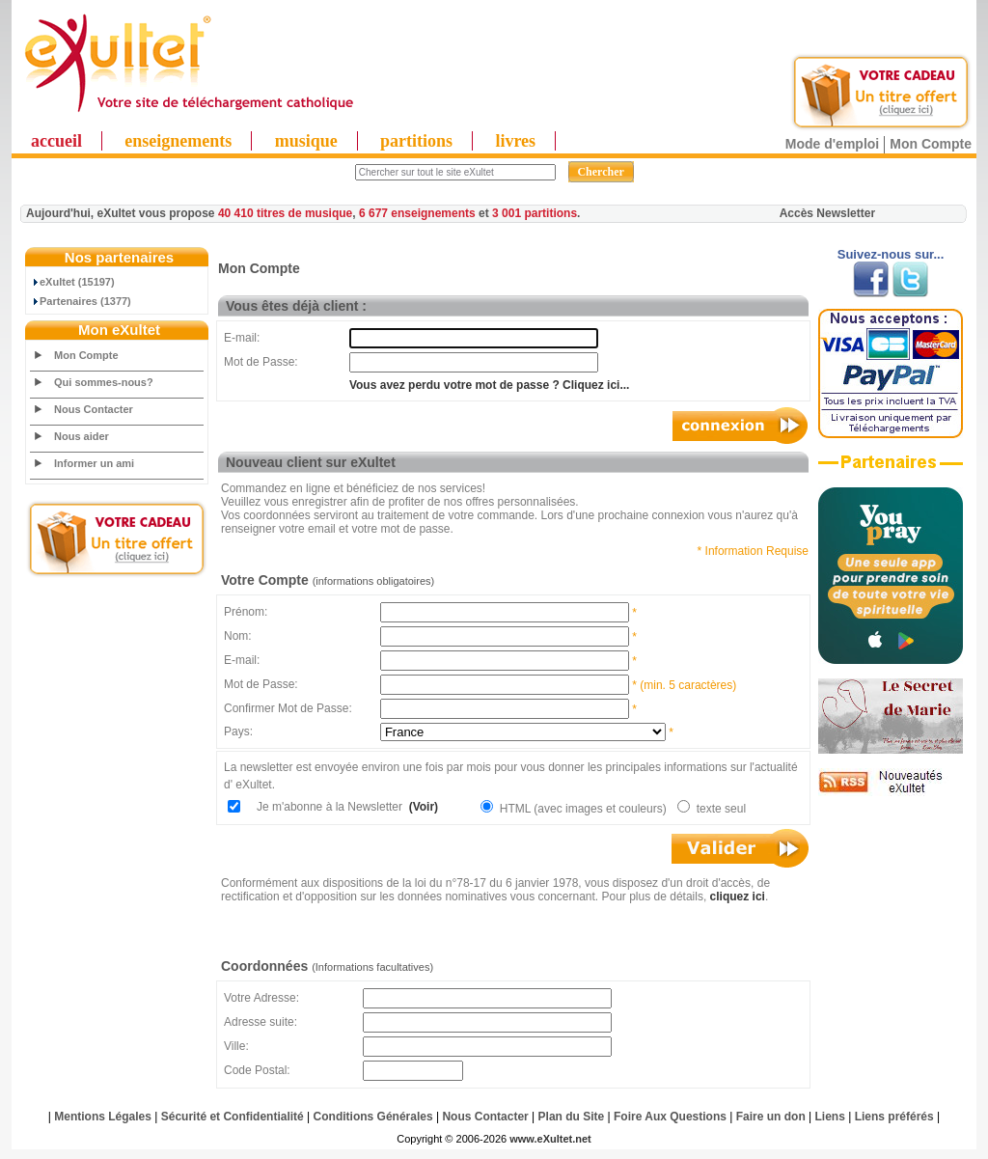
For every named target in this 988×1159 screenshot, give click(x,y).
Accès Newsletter (827, 213)
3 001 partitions (534, 213)
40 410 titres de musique (285, 213)
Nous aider (81, 436)
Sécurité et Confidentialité (232, 1116)
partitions (416, 141)
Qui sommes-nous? (103, 382)
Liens (830, 1116)
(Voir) (421, 807)
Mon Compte (931, 144)
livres (515, 141)
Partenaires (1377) (81, 301)
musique (306, 141)
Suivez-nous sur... (891, 254)
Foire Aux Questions (670, 1116)
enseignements (178, 141)
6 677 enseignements (417, 213)
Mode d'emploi (832, 144)
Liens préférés (894, 1116)
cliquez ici (737, 896)
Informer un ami (94, 463)
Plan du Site (571, 1116)
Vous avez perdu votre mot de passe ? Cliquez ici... (489, 385)
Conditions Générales (373, 1116)
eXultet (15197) (73, 282)
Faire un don (771, 1116)
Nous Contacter (93, 409)
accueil (56, 141)
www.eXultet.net (550, 1139)
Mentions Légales (102, 1116)
